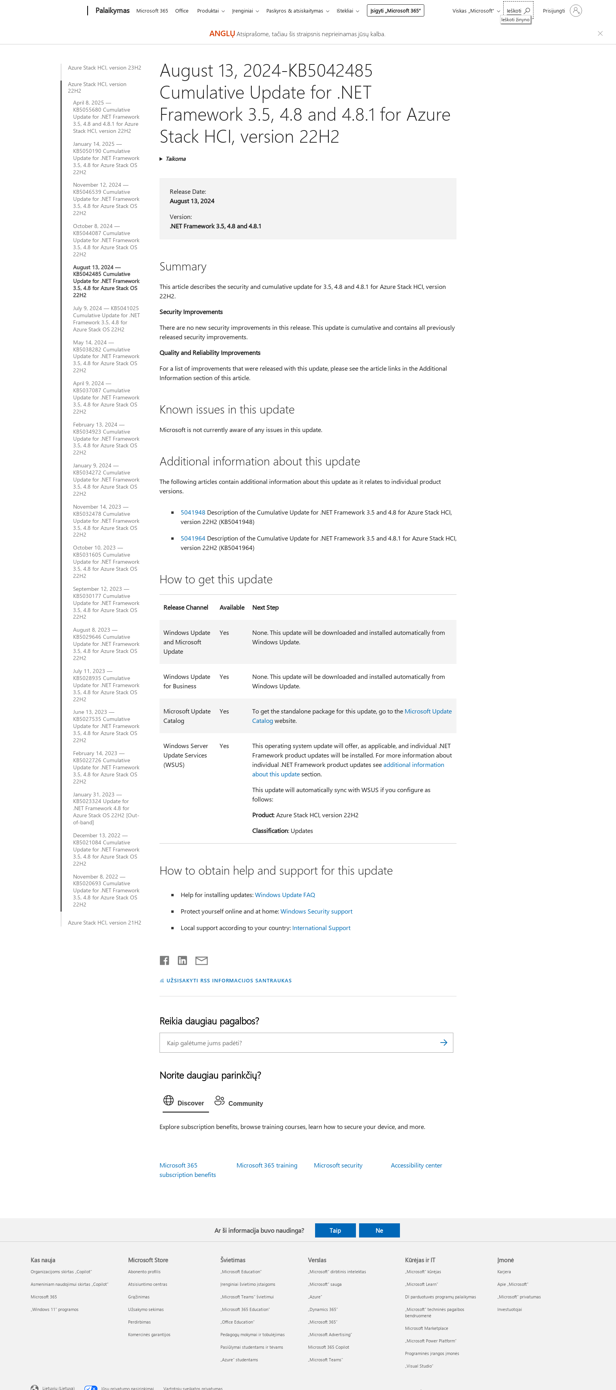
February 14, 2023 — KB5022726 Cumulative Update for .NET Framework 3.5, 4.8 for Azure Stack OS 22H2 (106, 767)
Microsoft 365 (152, 10)
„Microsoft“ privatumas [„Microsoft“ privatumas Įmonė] (519, 1297)
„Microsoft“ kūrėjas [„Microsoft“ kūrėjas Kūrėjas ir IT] (423, 1271)
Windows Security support (316, 911)
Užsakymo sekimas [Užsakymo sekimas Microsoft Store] (146, 1309)
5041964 (193, 538)
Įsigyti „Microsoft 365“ (403, 10)
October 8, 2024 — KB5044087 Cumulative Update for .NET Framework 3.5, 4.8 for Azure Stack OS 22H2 (106, 240)
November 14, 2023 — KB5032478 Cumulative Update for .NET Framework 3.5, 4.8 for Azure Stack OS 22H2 (106, 521)
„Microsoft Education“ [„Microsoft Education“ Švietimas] (241, 1271)
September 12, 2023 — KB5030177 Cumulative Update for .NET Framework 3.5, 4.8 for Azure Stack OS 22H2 (106, 603)
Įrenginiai (247, 10)
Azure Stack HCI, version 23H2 (104, 67)
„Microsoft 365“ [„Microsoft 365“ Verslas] (322, 1322)
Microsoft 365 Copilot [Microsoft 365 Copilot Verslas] (328, 1347)
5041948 (193, 512)
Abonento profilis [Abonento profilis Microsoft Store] (144, 1271)
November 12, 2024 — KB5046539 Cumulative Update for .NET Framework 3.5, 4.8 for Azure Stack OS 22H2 (106, 199)
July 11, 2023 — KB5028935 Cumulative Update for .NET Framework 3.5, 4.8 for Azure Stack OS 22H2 (106, 685)
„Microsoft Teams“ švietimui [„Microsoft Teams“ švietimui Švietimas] (247, 1297)
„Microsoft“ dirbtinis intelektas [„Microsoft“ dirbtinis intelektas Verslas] (337, 1271)
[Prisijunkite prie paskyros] (561, 10)
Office (183, 10)
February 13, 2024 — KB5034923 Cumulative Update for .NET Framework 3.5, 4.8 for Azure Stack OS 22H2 (106, 438)
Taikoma (175, 158)
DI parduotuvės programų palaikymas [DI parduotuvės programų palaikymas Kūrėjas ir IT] (440, 1297)
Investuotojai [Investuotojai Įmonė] (509, 1309)
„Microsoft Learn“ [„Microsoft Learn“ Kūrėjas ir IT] (421, 1284)
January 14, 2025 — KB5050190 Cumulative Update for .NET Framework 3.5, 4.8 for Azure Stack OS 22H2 (106, 158)
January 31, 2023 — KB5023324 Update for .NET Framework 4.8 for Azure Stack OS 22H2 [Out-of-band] (106, 808)
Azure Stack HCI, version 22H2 (97, 88)
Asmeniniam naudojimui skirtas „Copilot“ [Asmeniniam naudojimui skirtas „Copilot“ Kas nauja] (69, 1284)
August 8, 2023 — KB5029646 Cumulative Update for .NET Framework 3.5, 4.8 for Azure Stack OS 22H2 (106, 644)
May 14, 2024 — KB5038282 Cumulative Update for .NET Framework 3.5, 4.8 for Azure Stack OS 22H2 (106, 356)
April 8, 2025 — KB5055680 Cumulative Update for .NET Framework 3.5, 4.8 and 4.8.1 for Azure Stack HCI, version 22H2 (106, 116)
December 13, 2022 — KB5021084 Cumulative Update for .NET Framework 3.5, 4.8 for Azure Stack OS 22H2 (106, 849)
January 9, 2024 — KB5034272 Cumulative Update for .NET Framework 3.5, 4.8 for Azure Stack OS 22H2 (106, 479)
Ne (379, 1230)
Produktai (211, 10)
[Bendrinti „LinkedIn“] (179, 959)
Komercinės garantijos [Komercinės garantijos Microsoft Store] (149, 1334)
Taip (335, 1230)
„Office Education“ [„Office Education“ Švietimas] (237, 1322)
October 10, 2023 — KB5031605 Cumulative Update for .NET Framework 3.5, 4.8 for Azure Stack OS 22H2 (106, 561)
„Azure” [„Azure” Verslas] (315, 1297)
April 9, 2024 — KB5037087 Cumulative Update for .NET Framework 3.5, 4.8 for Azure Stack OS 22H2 (106, 397)
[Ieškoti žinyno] (518, 10)
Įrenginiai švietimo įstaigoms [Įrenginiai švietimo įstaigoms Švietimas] (247, 1284)
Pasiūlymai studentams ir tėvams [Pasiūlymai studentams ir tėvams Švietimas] (251, 1347)
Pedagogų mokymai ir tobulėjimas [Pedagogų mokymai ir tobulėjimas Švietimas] (252, 1334)
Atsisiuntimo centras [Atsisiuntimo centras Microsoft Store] (147, 1284)
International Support (321, 927)
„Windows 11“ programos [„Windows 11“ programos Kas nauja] (55, 1309)
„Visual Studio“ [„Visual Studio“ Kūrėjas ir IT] (419, 1366)
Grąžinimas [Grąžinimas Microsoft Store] (139, 1297)
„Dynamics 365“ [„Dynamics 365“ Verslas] (323, 1309)
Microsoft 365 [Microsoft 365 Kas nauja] (44, 1297)
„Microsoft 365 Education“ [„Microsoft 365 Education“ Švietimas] (245, 1309)
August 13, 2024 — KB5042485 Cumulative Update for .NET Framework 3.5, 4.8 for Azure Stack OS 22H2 (106, 281)
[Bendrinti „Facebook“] (165, 959)
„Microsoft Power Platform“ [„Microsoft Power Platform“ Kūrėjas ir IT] (430, 1341)
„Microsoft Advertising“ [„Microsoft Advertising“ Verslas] (330, 1334)
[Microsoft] (57, 11)
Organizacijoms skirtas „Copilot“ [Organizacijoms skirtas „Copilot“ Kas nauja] (61, 1271)
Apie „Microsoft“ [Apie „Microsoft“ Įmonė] (512, 1284)
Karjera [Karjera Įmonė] (504, 1271)
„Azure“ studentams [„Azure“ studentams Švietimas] (239, 1359)
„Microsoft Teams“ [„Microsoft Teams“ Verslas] (325, 1359)
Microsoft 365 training (266, 1165)
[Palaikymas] (112, 11)
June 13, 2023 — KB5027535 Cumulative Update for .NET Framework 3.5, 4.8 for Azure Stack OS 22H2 (106, 726)
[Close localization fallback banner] (601, 33)
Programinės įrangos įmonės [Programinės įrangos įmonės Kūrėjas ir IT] (432, 1353)
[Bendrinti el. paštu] (198, 959)
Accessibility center (416, 1165)
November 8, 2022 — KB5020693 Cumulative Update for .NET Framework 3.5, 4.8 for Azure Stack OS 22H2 (106, 890)
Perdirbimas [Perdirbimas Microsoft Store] (139, 1322)
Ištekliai (353, 10)
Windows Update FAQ (285, 894)
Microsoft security (338, 1165)
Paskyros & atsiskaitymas (301, 10)
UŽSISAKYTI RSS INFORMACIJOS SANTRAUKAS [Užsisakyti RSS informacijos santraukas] (229, 980)
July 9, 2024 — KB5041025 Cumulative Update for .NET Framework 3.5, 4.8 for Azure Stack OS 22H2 (106, 319)
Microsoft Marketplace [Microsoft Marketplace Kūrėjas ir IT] (426, 1328)
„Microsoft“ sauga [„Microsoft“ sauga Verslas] (325, 1284)
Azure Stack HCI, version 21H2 (104, 922)
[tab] (186, 1102)
